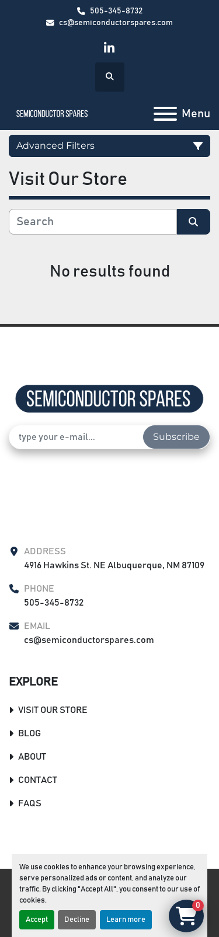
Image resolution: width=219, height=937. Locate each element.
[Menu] (165, 114)
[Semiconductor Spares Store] (109, 398)
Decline (76, 920)
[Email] (76, 437)
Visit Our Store (53, 710)
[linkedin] (109, 48)
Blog (29, 733)
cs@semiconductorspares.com (116, 23)
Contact (37, 780)
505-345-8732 (116, 11)
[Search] (93, 222)
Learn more (125, 920)
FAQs (29, 803)
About (32, 756)
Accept (37, 920)
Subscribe (176, 436)
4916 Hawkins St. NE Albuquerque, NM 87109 (114, 565)
